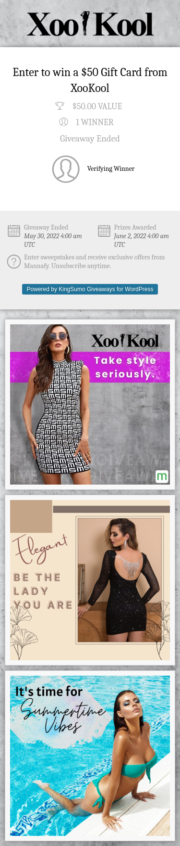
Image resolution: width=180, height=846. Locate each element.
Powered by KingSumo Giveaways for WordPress (90, 289)
